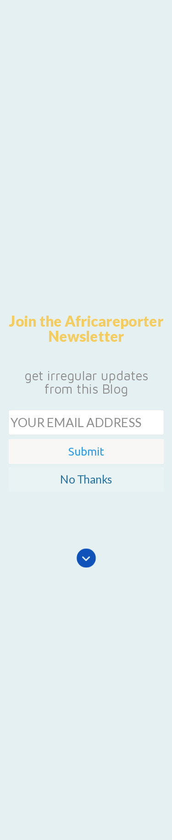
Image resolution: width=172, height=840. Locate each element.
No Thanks (86, 478)
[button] (86, 328)
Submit (86, 451)
